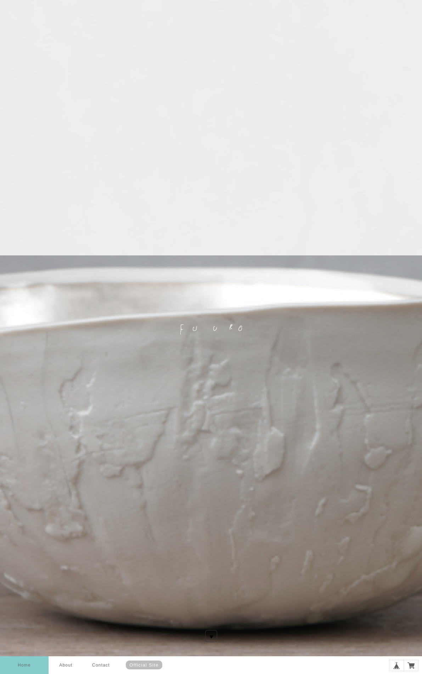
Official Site (143, 665)
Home (24, 665)
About (65, 665)
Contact (101, 665)
